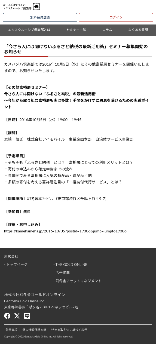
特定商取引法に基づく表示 (69, 329)
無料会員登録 (40, 17)
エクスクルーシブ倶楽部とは (29, 30)
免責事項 (11, 329)
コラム (107, 30)
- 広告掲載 (61, 273)
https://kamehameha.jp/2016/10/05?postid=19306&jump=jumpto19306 (65, 231)
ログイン (116, 17)
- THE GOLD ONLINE (70, 264)
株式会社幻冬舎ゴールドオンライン (34, 294)
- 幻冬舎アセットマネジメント (77, 281)
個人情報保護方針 (34, 329)
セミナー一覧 (76, 30)
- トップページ (15, 264)
